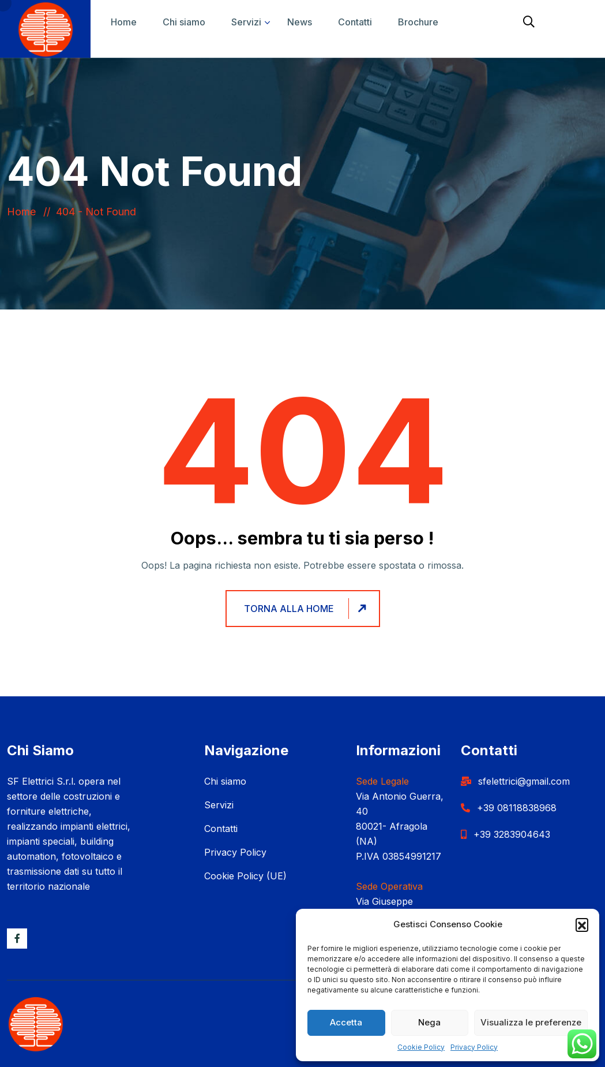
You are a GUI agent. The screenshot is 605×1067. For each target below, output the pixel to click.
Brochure (418, 22)
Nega (429, 1022)
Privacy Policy (474, 1047)
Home (124, 22)
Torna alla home (307, 609)
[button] (582, 924)
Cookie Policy (421, 1047)
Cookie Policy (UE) (245, 876)
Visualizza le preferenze (530, 1022)
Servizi (246, 22)
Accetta (346, 1022)
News (299, 22)
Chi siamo (184, 22)
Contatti (355, 22)
